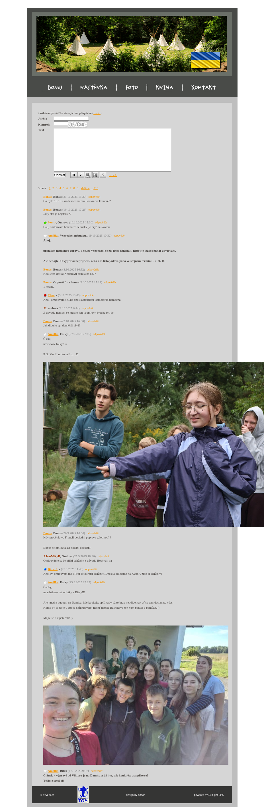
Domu (45, 91)
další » (85, 188)
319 (95, 188)
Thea (51, 295)
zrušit (96, 113)
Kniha (168, 91)
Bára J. (53, 569)
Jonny (52, 222)
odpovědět (94, 196)
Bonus (47, 196)
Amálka (53, 235)
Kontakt (209, 91)
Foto (129, 91)
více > (113, 175)
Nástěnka (87, 91)
